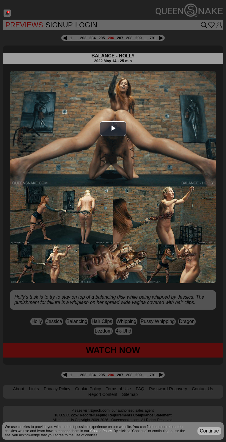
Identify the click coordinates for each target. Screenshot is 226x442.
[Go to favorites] (211, 25)
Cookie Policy (88, 388)
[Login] (219, 25)
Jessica (54, 321)
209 (138, 38)
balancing (76, 321)
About (18, 388)
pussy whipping (158, 321)
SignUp (59, 25)
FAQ (140, 388)
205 (101, 38)
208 (129, 38)
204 (92, 38)
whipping (126, 321)
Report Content (102, 394)
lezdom (103, 330)
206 (111, 38)
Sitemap (130, 394)
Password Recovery (168, 388)
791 (153, 38)
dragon (186, 321)
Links (34, 388)
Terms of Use (118, 388)
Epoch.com (100, 410)
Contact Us (202, 388)
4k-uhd (123, 330)
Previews (24, 25)
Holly (37, 321)
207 (120, 38)
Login (86, 25)
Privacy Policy (57, 388)
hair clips (102, 321)
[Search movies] (204, 25)
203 (83, 38)
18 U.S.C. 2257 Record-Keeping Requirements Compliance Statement (113, 415)
